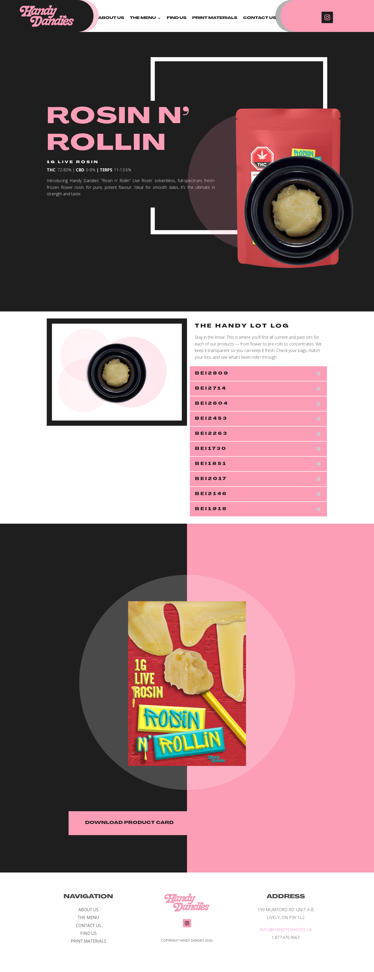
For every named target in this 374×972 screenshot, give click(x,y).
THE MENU (143, 18)
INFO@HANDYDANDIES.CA (285, 930)
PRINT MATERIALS (214, 18)
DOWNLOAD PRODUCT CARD (129, 823)
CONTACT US (259, 18)
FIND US (176, 18)
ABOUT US (111, 18)
